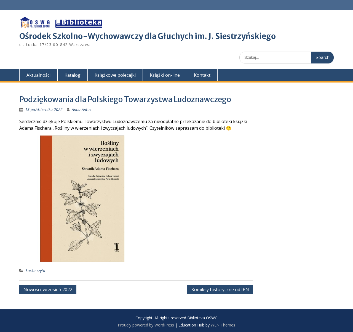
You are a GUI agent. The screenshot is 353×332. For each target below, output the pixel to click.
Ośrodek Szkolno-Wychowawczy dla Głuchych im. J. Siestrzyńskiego (147, 36)
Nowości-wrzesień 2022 (47, 289)
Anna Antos (81, 109)
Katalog (73, 75)
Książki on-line (165, 75)
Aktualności (38, 75)
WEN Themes (223, 325)
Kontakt (202, 75)
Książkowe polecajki (115, 75)
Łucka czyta (35, 270)
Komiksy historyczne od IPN (220, 289)
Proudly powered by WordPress (146, 325)
